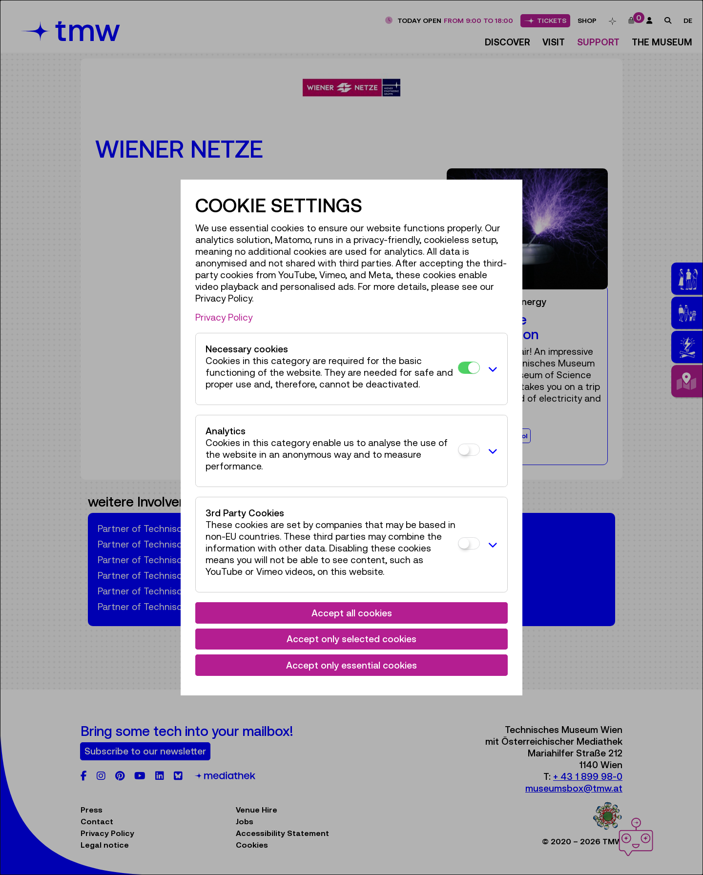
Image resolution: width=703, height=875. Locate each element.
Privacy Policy (223, 317)
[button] (491, 369)
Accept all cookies (351, 613)
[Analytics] (469, 450)
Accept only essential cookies (351, 665)
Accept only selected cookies (351, 638)
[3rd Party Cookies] (469, 543)
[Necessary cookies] (469, 368)
